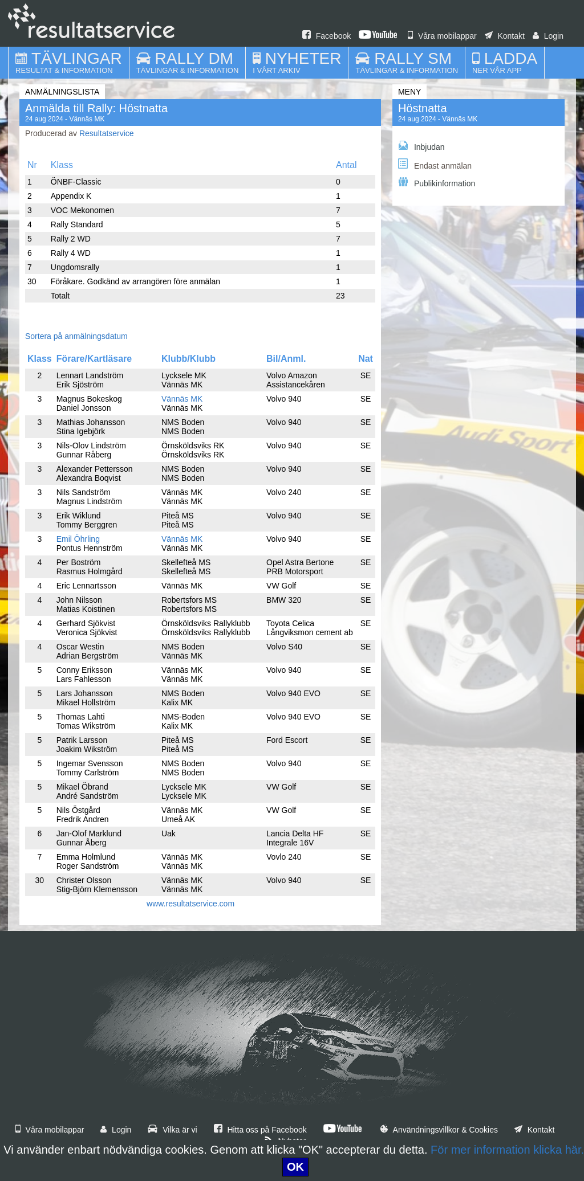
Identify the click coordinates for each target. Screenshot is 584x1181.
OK (295, 1166)
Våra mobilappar (442, 35)
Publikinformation (436, 182)
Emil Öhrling (78, 538)
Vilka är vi (172, 1129)
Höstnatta (422, 108)
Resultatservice (106, 133)
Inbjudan (421, 146)
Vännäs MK (181, 398)
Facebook (326, 35)
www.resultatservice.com (190, 903)
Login (548, 35)
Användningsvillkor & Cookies (439, 1129)
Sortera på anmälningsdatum (76, 336)
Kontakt (505, 35)
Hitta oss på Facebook (260, 1129)
